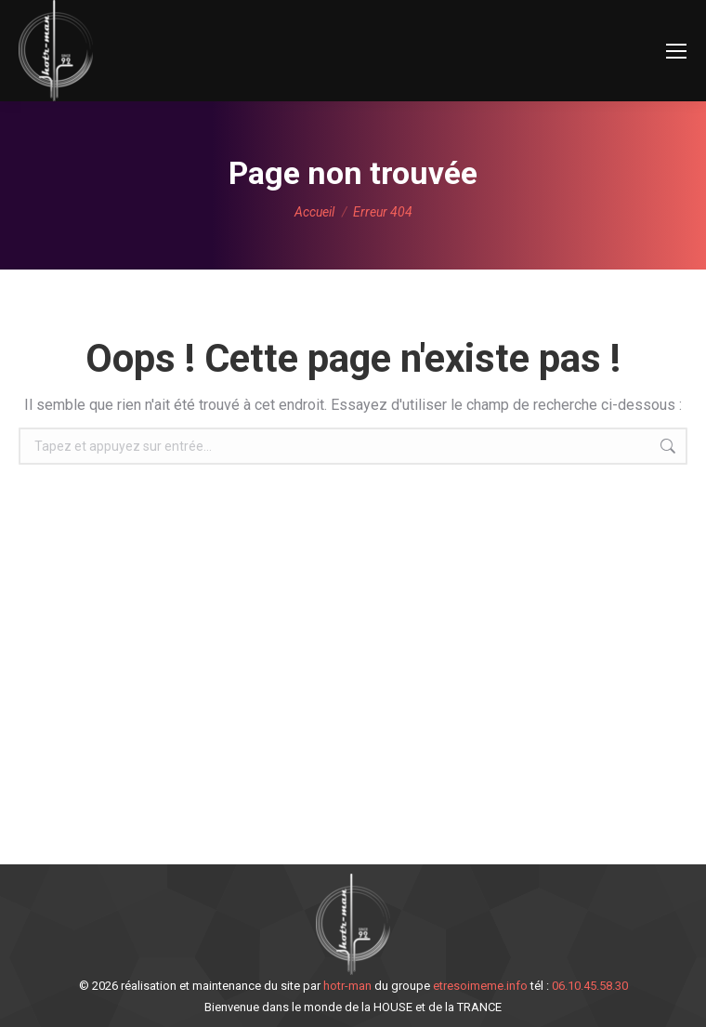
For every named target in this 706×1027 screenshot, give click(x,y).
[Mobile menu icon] (676, 51)
